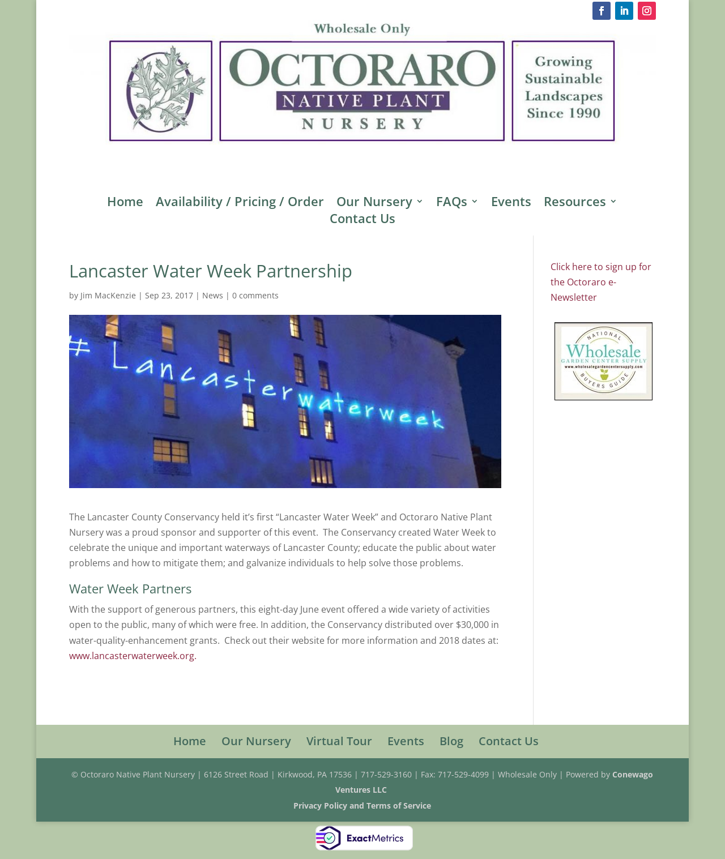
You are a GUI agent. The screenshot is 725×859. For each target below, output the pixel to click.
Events (511, 203)
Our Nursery (374, 203)
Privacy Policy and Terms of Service (362, 805)
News (212, 295)
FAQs (451, 203)
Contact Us (362, 220)
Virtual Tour (339, 741)
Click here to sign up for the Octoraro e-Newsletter (601, 282)
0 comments (255, 295)
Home (125, 203)
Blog (451, 741)
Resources (575, 203)
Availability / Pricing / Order (240, 203)
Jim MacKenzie (108, 295)
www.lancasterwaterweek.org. (133, 655)
